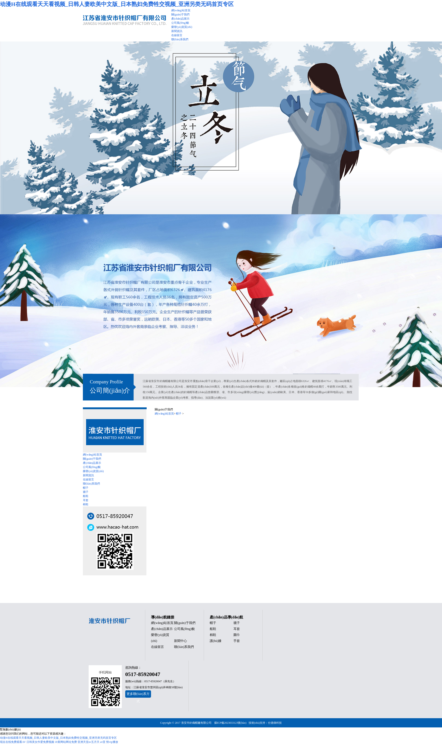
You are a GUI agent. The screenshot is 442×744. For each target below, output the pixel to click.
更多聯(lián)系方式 (138, 695)
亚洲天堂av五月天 (88, 742)
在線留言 (88, 479)
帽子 (85, 487)
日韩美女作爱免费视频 (40, 742)
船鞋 (85, 496)
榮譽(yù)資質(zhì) (93, 471)
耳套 (85, 500)
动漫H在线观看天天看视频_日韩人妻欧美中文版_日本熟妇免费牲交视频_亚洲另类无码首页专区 (117, 4)
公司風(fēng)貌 (92, 467)
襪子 (85, 492)
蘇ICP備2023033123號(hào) (230, 722)
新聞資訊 (88, 475)
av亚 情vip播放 (109, 742)
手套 (236, 641)
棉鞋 (85, 504)
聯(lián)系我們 (91, 483)
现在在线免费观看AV (13, 742)
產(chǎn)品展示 (92, 463)
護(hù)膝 (215, 641)
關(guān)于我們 (92, 458)
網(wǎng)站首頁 (92, 454)
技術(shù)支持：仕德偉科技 (265, 722)
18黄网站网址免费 (66, 742)
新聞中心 (180, 641)
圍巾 (236, 635)
